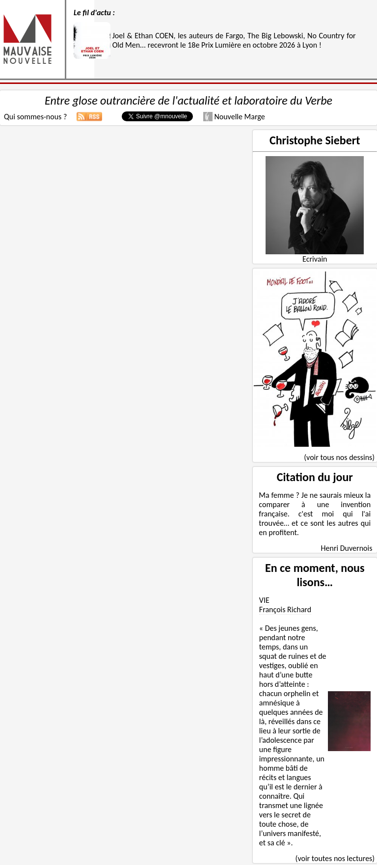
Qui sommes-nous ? (35, 116)
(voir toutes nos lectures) (335, 858)
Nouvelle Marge (234, 116)
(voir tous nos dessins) (339, 457)
